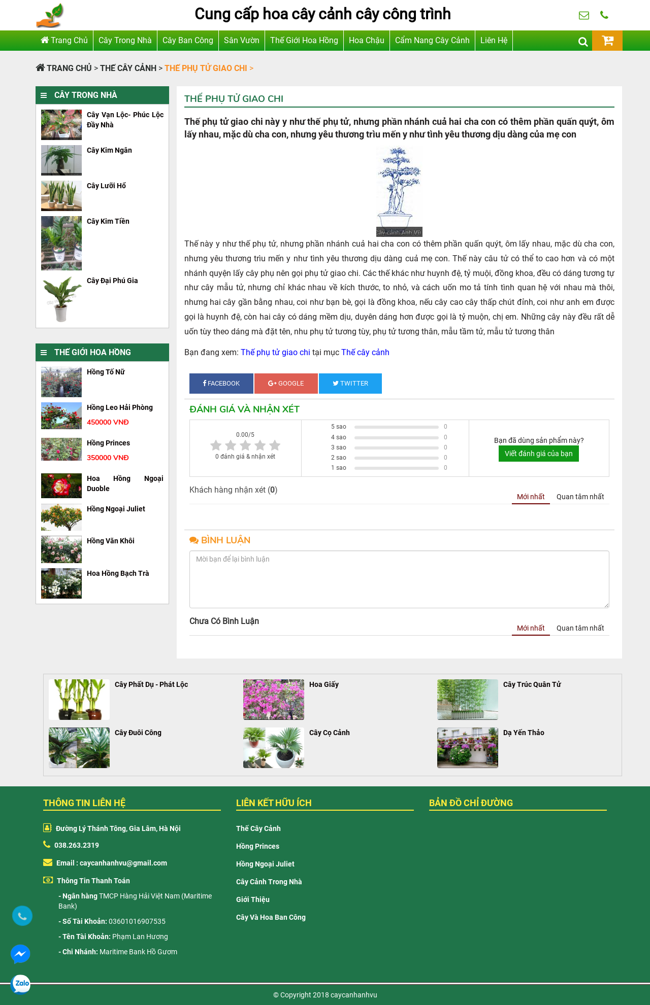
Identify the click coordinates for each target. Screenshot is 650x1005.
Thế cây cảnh (365, 352)
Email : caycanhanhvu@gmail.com (105, 863)
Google (286, 383)
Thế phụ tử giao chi (275, 352)
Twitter (350, 383)
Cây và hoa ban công (271, 917)
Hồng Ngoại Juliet (265, 864)
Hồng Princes (257, 846)
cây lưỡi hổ (106, 186)
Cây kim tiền (108, 221)
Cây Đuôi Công (138, 733)
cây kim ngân (109, 150)
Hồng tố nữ (106, 372)
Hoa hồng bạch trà (118, 573)
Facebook (221, 383)
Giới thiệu (253, 899)
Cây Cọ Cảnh (329, 733)
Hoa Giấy (324, 684)
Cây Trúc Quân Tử (532, 684)
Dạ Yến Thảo (523, 733)
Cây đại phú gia (112, 280)
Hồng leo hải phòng (120, 407)
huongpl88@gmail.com (584, 20)
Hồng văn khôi (111, 541)
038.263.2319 (604, 20)
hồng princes (108, 443)
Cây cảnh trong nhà (269, 882)
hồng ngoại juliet (116, 509)
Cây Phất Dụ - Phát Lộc (151, 684)
